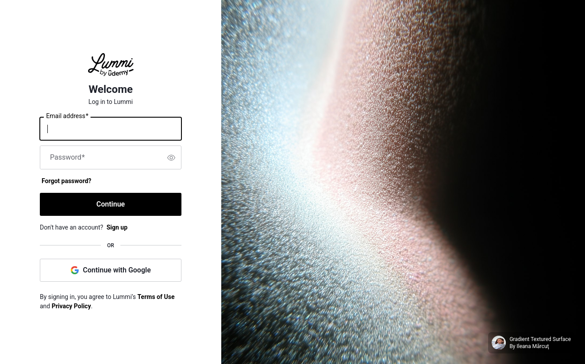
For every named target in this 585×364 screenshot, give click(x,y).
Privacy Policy (71, 306)
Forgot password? (66, 180)
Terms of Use (156, 296)
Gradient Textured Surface (540, 339)
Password (67, 157)
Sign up (117, 227)
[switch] (171, 157)
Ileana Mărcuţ (533, 346)
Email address (67, 116)
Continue (110, 204)
